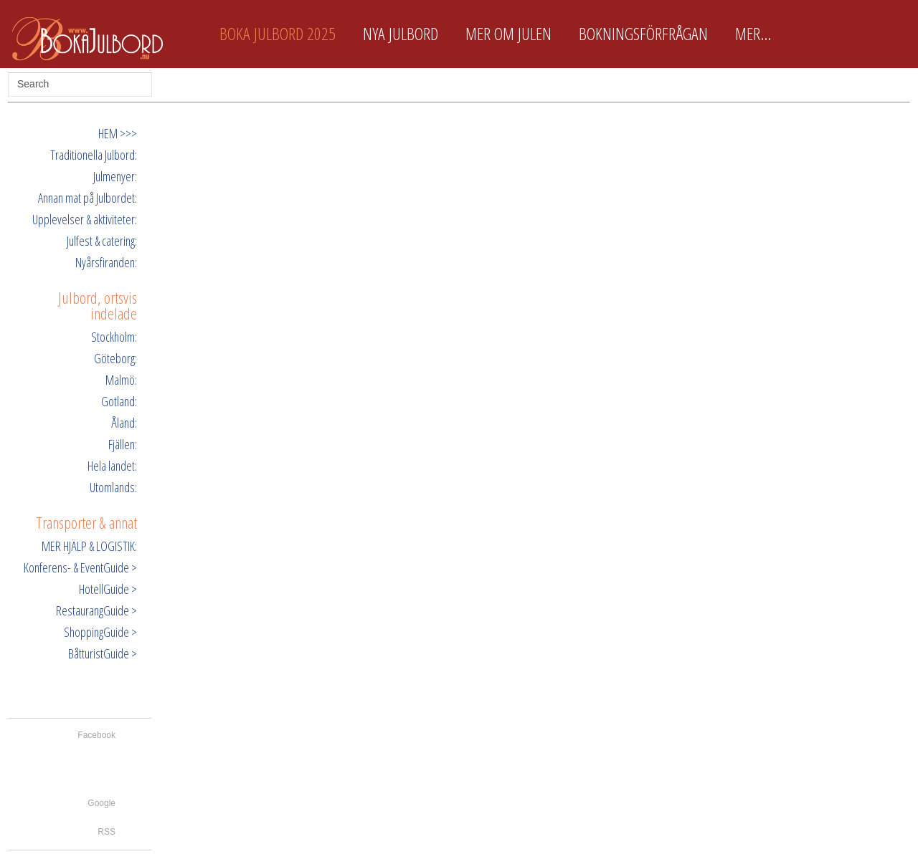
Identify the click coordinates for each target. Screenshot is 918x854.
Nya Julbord (400, 33)
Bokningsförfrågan (643, 33)
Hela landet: (112, 466)
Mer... (753, 33)
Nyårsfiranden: (106, 262)
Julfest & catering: (102, 241)
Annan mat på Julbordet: (87, 198)
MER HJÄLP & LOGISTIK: (89, 546)
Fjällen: (122, 444)
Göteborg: (115, 358)
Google (101, 803)
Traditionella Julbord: (93, 155)
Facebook (96, 735)
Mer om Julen (508, 33)
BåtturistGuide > (102, 653)
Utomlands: (113, 487)
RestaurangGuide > (96, 610)
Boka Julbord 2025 (277, 33)
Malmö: (121, 380)
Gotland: (119, 401)
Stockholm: (114, 337)
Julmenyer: (115, 176)
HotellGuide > (108, 589)
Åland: (124, 423)
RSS (106, 832)
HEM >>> (117, 133)
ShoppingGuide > (100, 632)
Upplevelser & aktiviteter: (84, 219)
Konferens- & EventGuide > (80, 567)
